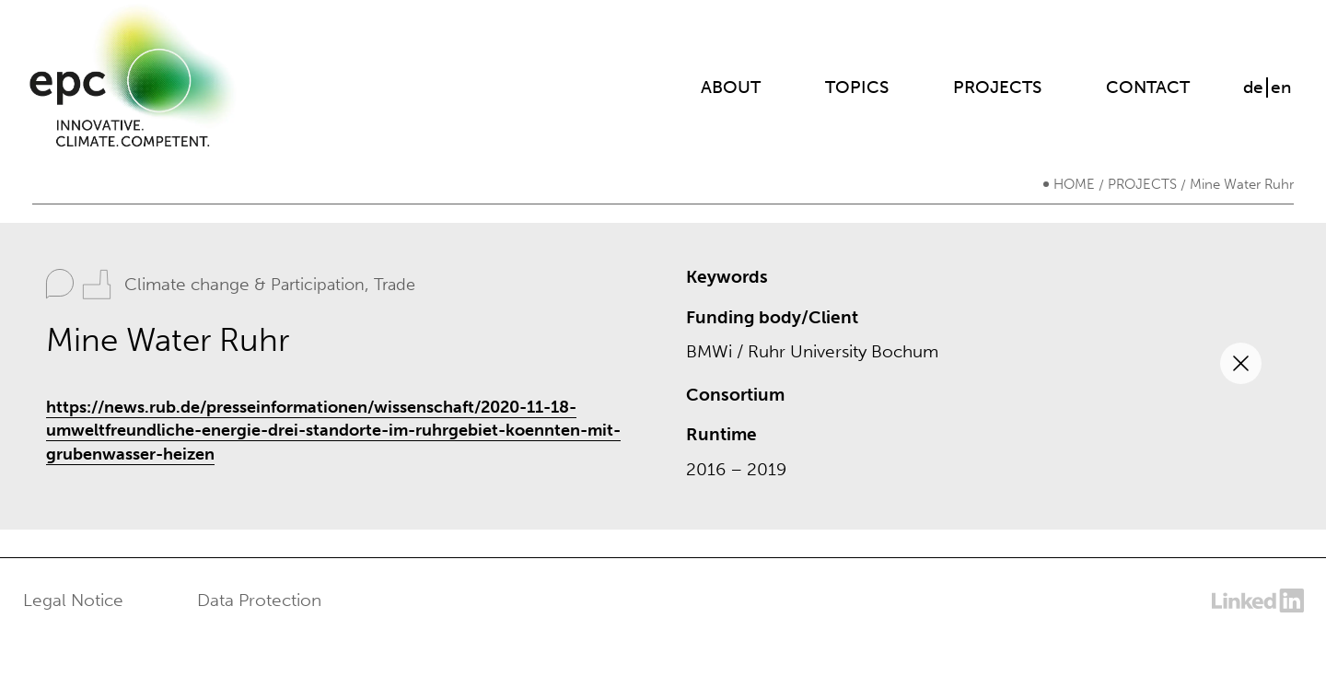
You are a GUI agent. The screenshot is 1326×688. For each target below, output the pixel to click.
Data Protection (259, 600)
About (731, 87)
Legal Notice (73, 600)
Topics (857, 87)
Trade (394, 284)
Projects (997, 87)
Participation (318, 284)
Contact (1148, 87)
